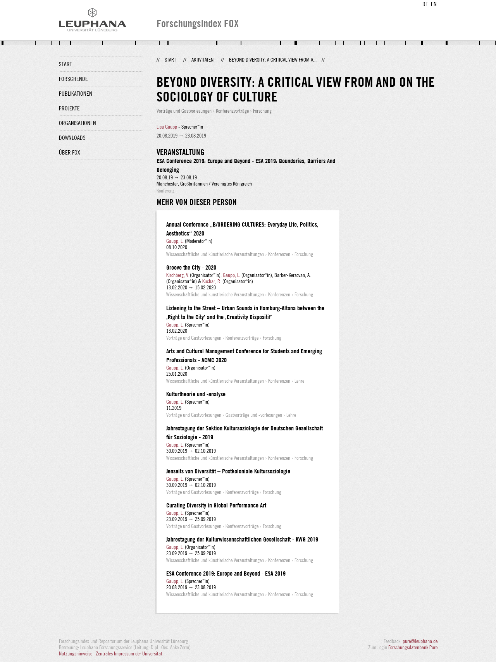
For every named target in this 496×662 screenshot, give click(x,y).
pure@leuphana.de (420, 641)
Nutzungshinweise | (77, 653)
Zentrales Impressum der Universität (129, 653)
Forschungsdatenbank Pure (412, 647)
